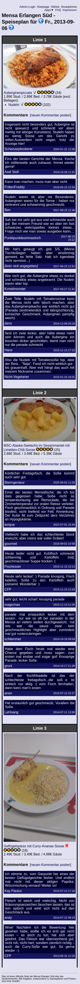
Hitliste (55, 6)
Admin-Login (27, 6)
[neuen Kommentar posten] (50, 115)
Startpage (43, 6)
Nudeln (13, 105)
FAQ (58, 10)
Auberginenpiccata (18, 93)
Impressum (69, 10)
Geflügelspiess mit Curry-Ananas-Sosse (34, 846)
